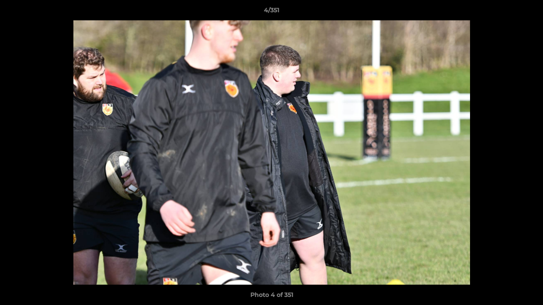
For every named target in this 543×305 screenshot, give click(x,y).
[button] (528, 12)
